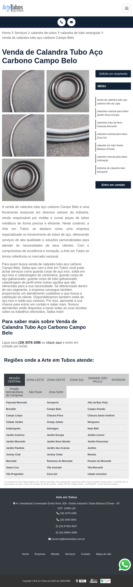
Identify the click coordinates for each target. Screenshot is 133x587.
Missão (55, 554)
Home (25, 554)
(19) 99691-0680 (66, 532)
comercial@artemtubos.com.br (66, 539)
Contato (85, 554)
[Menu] (127, 8)
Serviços (70, 554)
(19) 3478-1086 (30, 342)
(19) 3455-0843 (66, 519)
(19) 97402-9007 (66, 526)
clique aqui (54, 342)
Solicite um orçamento (113, 73)
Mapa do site (103, 554)
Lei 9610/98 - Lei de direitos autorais (101, 484)
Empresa (40, 554)
